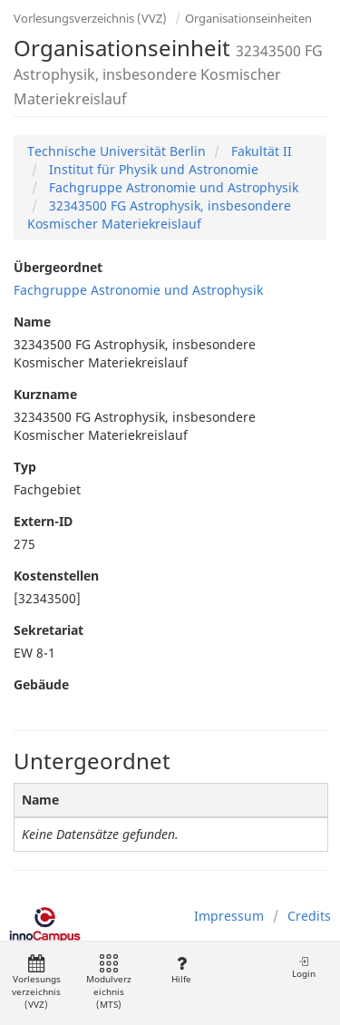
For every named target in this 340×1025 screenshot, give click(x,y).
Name (32, 321)
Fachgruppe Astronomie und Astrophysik (171, 187)
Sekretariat (48, 630)
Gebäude (41, 684)
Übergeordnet (58, 267)
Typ (25, 466)
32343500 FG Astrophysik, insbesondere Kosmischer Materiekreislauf (159, 214)
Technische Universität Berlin (116, 151)
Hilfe (181, 970)
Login (304, 967)
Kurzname (45, 394)
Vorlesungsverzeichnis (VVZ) (90, 18)
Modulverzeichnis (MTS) (108, 982)
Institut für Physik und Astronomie (151, 169)
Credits (309, 915)
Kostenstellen (56, 575)
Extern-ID (43, 521)
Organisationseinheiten (248, 18)
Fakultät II (260, 151)
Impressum (229, 915)
